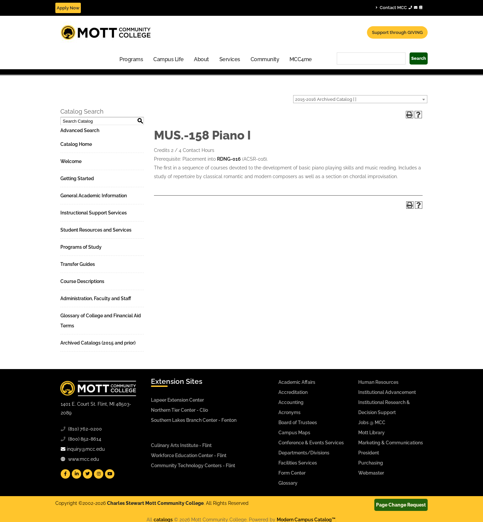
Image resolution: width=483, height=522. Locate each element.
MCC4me (300, 59)
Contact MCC (399, 7)
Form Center (292, 473)
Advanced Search (79, 130)
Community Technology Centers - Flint (193, 465)
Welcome (71, 161)
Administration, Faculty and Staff (95, 298)
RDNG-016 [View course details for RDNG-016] (229, 159)
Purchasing (370, 463)
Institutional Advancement (387, 392)
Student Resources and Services (95, 230)
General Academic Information (93, 195)
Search (418, 58)
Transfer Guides (77, 264)
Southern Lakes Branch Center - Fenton (193, 420)
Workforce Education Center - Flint (188, 455)
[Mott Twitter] (87, 474)
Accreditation (293, 392)
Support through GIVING (397, 32)
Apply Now (68, 7)
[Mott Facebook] (65, 474)
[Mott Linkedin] (76, 474)
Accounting (291, 402)
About (201, 59)
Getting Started (77, 178)
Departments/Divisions (303, 452)
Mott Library (371, 432)
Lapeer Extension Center (177, 400)
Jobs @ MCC (371, 422)
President (368, 452)
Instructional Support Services (93, 212)
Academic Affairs (296, 382)
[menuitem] (131, 59)
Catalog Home (76, 144)
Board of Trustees (297, 422)
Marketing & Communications (390, 442)
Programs (131, 59)
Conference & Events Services (311, 442)
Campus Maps (294, 432)
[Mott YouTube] (109, 474)
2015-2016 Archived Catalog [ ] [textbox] (325, 99)
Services (229, 59)
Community (265, 59)
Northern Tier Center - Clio (179, 410)
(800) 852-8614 (84, 439)
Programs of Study (81, 247)
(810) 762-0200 (85, 429)
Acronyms (289, 412)
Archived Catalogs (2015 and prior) (98, 343)
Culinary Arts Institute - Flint (181, 445)
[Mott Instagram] (98, 474)
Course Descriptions (82, 281)
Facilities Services (297, 463)
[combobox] (360, 99)
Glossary (288, 483)
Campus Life (168, 59)
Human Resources (378, 382)
